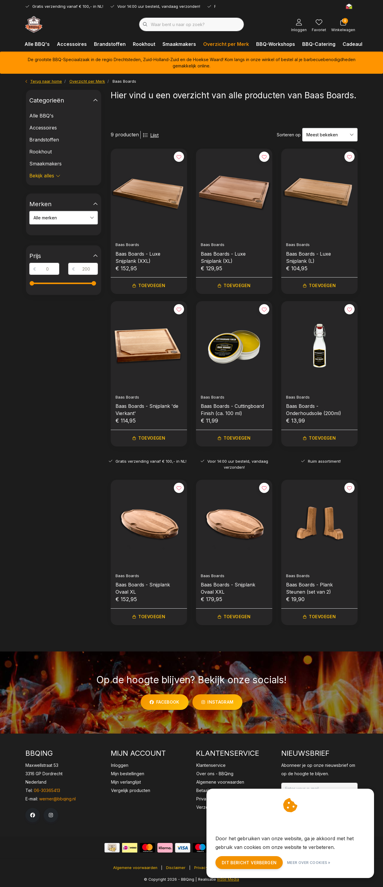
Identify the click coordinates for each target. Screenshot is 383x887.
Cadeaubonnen (361, 44)
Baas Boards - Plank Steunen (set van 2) (309, 588)
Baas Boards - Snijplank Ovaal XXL (228, 588)
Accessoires (72, 44)
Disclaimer (176, 867)
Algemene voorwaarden (135, 867)
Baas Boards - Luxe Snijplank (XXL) (137, 257)
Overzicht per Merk (226, 44)
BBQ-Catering (318, 44)
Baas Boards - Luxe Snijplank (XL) (223, 257)
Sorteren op (289, 134)
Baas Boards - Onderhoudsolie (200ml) (313, 409)
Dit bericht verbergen (249, 862)
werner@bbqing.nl (57, 798)
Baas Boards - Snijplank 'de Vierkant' (146, 409)
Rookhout (144, 44)
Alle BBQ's (37, 44)
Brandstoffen (110, 44)
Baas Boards (124, 81)
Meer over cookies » (309, 862)
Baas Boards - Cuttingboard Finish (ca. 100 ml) (232, 409)
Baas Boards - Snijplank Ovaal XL (142, 588)
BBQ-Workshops (275, 44)
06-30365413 (47, 790)
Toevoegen (149, 285)
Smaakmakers (179, 44)
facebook (165, 702)
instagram (217, 702)
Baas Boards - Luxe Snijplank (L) (308, 257)
